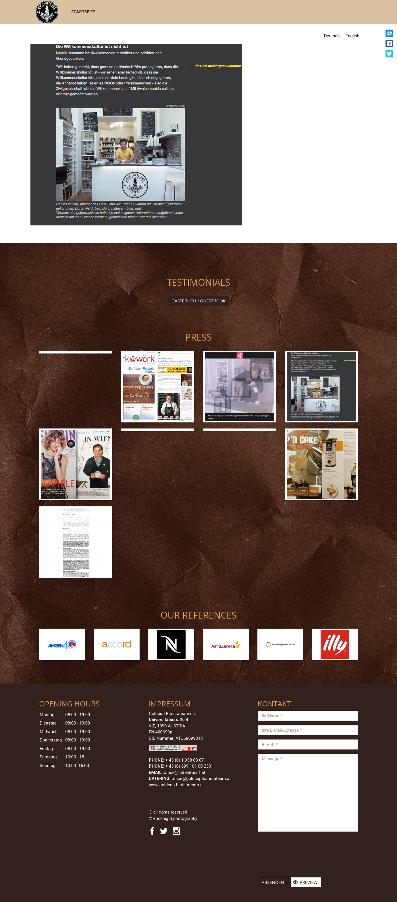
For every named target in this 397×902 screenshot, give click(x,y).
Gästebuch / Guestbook (198, 301)
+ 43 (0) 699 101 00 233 (188, 766)
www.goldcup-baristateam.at (177, 784)
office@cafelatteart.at (184, 772)
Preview (305, 882)
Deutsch (332, 35)
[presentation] (281, 856)
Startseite (83, 11)
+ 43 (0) (184, 760)
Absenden (273, 882)
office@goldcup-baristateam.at (202, 778)
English (352, 35)
